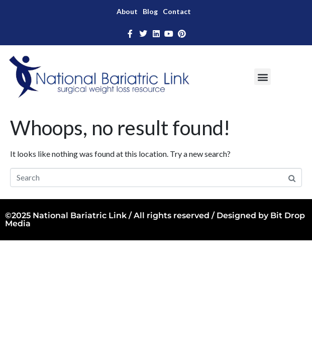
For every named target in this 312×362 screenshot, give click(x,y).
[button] (262, 76)
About (127, 11)
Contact (177, 11)
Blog (150, 11)
